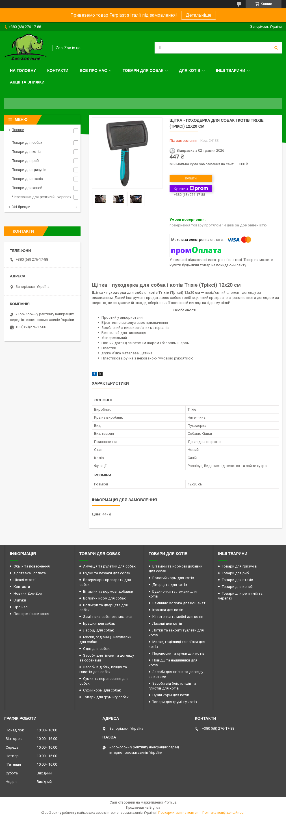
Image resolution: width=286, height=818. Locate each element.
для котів (189, 70)
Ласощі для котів (167, 623)
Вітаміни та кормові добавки (108, 591)
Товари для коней (27, 188)
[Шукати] (276, 47)
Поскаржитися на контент (179, 813)
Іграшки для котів (167, 610)
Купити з (191, 188)
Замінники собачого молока (107, 616)
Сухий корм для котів (170, 695)
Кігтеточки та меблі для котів (177, 616)
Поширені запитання (31, 614)
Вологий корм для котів (173, 578)
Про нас (20, 607)
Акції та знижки (27, 82)
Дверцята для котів (169, 585)
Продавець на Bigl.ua (143, 808)
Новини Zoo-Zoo (28, 593)
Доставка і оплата (30, 573)
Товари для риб (25, 161)
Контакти (57, 70)
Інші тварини (230, 70)
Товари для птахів (27, 179)
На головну (23, 70)
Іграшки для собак (99, 623)
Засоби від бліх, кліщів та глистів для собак (103, 669)
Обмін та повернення (32, 566)
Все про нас (93, 70)
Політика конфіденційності (224, 813)
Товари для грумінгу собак (106, 697)
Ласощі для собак (98, 630)
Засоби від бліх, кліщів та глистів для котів (172, 685)
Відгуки (20, 600)
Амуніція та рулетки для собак (109, 566)
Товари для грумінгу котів (174, 702)
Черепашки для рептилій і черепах (41, 197)
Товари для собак (143, 70)
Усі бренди (21, 207)
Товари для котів (26, 151)
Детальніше (198, 15)
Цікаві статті (25, 580)
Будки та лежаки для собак (106, 573)
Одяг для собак (96, 648)
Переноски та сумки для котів (178, 653)
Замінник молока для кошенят (178, 603)
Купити (191, 178)
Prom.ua (170, 802)
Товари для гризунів (29, 170)
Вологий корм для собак (104, 598)
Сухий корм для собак (102, 690)
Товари (18, 130)
